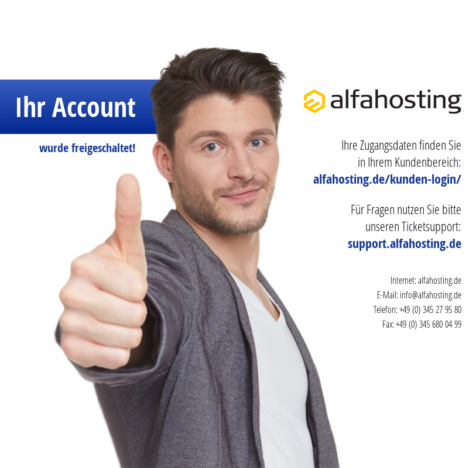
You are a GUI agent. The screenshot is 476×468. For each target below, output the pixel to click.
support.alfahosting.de (404, 243)
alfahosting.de (439, 280)
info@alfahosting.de (430, 294)
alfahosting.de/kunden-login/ (387, 179)
